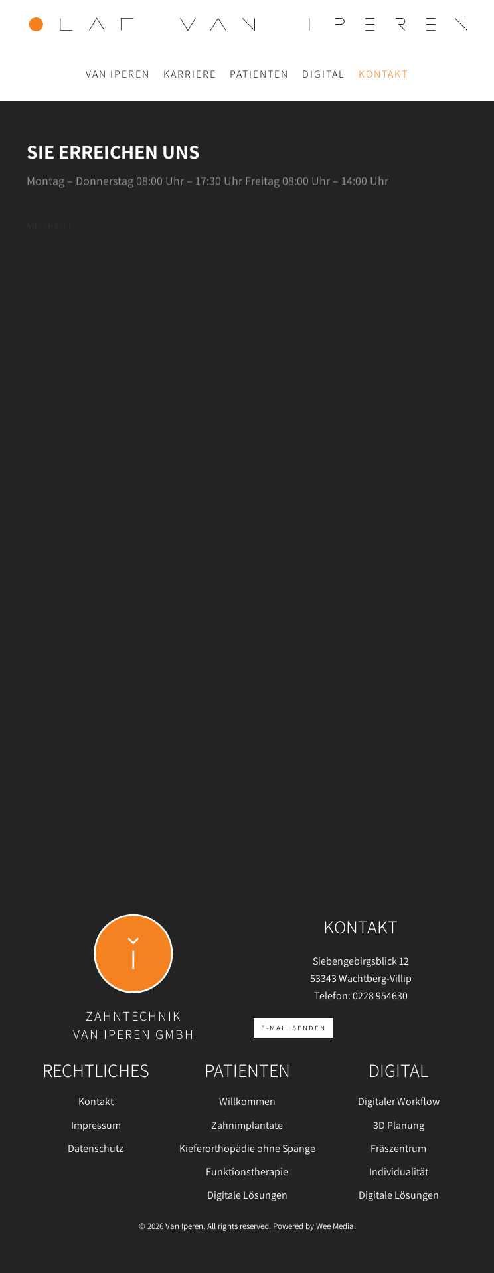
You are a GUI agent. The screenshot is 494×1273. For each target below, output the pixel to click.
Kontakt (383, 74)
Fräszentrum (398, 1148)
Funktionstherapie (247, 1172)
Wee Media (335, 1226)
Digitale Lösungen (247, 1195)
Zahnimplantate (247, 1125)
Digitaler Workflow (399, 1101)
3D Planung (398, 1125)
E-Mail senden (293, 1027)
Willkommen (247, 1101)
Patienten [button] (259, 74)
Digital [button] (323, 74)
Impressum (96, 1125)
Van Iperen (118, 74)
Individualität (398, 1172)
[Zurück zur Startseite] (247, 24)
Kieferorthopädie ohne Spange (247, 1148)
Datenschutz (96, 1148)
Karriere (189, 74)
